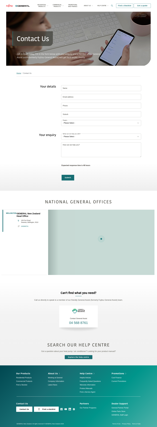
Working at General (55, 378)
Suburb (65, 114)
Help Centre (86, 373)
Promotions (118, 373)
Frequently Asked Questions (90, 381)
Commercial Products (24, 381)
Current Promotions (119, 381)
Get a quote (142, 6)
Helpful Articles (85, 378)
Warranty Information (87, 385)
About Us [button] (87, 6)
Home (18, 73)
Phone (65, 106)
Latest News (52, 385)
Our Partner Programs (88, 408)
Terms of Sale (136, 424)
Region (65, 120)
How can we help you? (71, 145)
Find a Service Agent (87, 392)
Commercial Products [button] (57, 5)
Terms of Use (117, 424)
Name (65, 88)
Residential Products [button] (42, 5)
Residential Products (24, 378)
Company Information (56, 381)
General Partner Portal (120, 408)
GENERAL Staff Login (120, 415)
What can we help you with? (71, 134)
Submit (68, 177)
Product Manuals (86, 388)
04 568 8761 (78, 322)
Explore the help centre (78, 357)
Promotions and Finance (72, 5)
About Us (53, 373)
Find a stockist (46, 409)
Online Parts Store (118, 411)
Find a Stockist (124, 6)
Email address (68, 97)
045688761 (24, 226)
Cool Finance (116, 378)
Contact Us (24, 409)
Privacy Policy (127, 424)
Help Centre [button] (101, 6)
